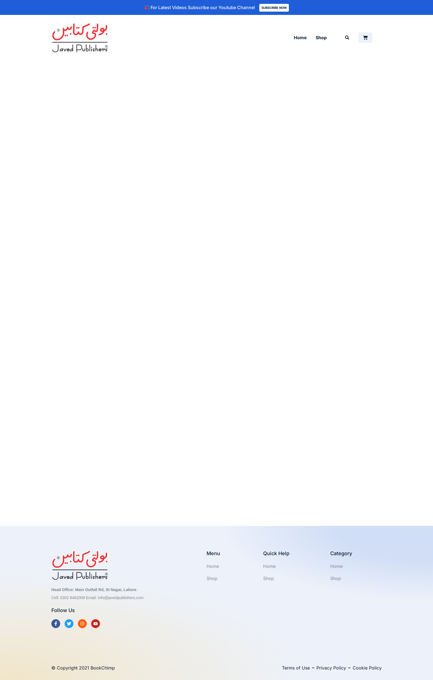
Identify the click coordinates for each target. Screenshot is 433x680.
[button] (347, 37)
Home (300, 37)
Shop (321, 37)
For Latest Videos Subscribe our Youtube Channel (200, 7)
